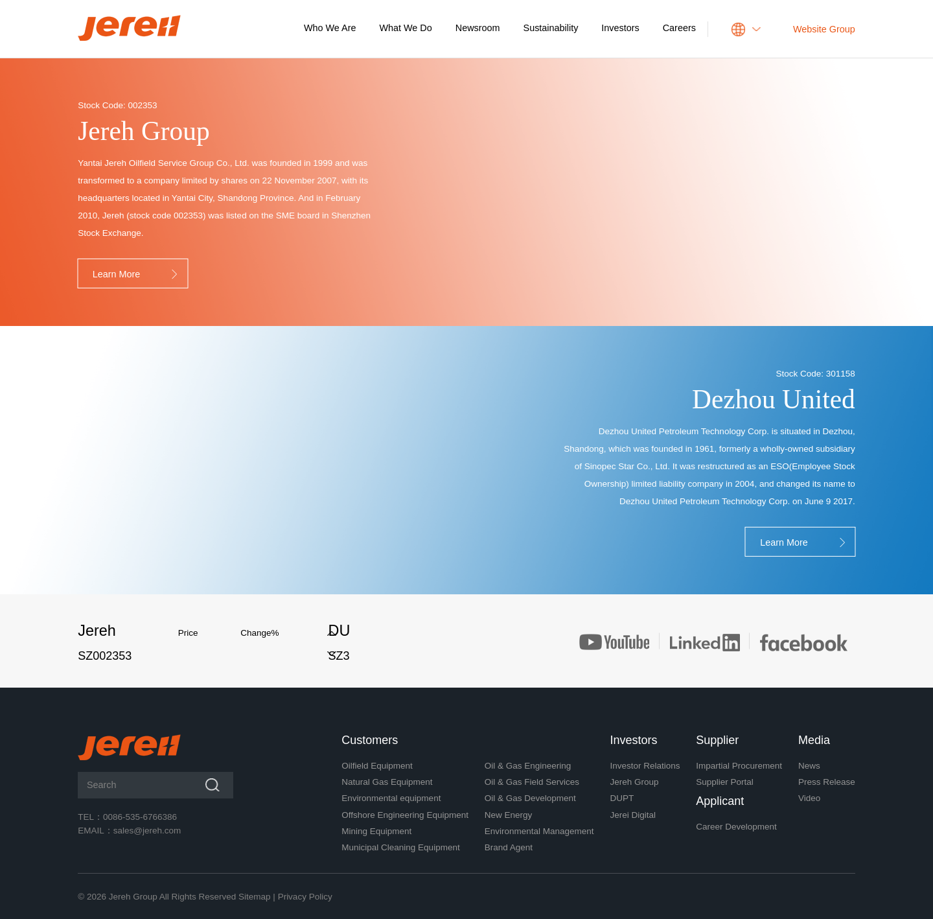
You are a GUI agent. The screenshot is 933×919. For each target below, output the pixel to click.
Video (809, 798)
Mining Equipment (376, 831)
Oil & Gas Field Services (532, 782)
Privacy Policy (305, 897)
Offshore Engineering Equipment (404, 815)
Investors (620, 28)
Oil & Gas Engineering (528, 766)
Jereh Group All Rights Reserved (172, 897)
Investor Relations (645, 766)
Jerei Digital (633, 815)
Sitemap (254, 897)
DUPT (622, 798)
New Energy (509, 815)
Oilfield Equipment (377, 766)
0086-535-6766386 (140, 817)
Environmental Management (539, 831)
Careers (679, 28)
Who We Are (330, 28)
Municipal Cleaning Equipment (400, 847)
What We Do (406, 28)
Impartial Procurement (739, 766)
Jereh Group (634, 782)
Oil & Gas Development (530, 798)
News (809, 766)
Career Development (736, 827)
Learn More (136, 275)
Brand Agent (509, 847)
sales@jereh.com (147, 830)
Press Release (826, 782)
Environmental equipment (391, 798)
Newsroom (477, 28)
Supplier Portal (725, 782)
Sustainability (551, 28)
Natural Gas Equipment (386, 782)
